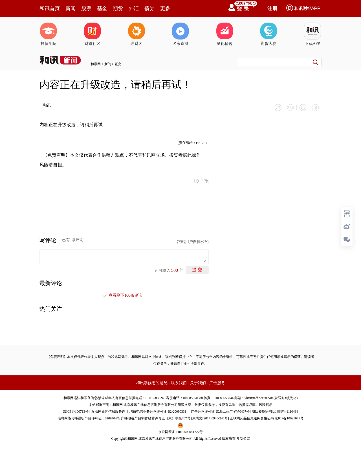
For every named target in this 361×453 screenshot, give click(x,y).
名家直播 (180, 34)
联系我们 (179, 383)
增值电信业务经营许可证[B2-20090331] (158, 411)
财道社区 (92, 34)
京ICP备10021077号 (289, 418)
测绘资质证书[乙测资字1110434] (275, 411)
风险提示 (265, 405)
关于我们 (198, 383)
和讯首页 (49, 8)
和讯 (47, 105)
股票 (86, 8)
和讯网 (96, 64)
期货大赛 (268, 34)
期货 (118, 8)
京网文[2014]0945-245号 (210, 418)
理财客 (136, 34)
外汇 (134, 8)
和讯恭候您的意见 (152, 383)
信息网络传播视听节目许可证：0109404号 (89, 418)
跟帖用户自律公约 (193, 242)
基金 (102, 8)
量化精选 (224, 34)
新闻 (70, 8)
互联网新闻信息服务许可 (110, 411)
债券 (149, 8)
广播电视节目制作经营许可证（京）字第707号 (155, 418)
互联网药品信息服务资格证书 (252, 418)
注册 (272, 8)
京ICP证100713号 (76, 411)
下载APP (312, 34)
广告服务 (217, 383)
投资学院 (48, 34)
